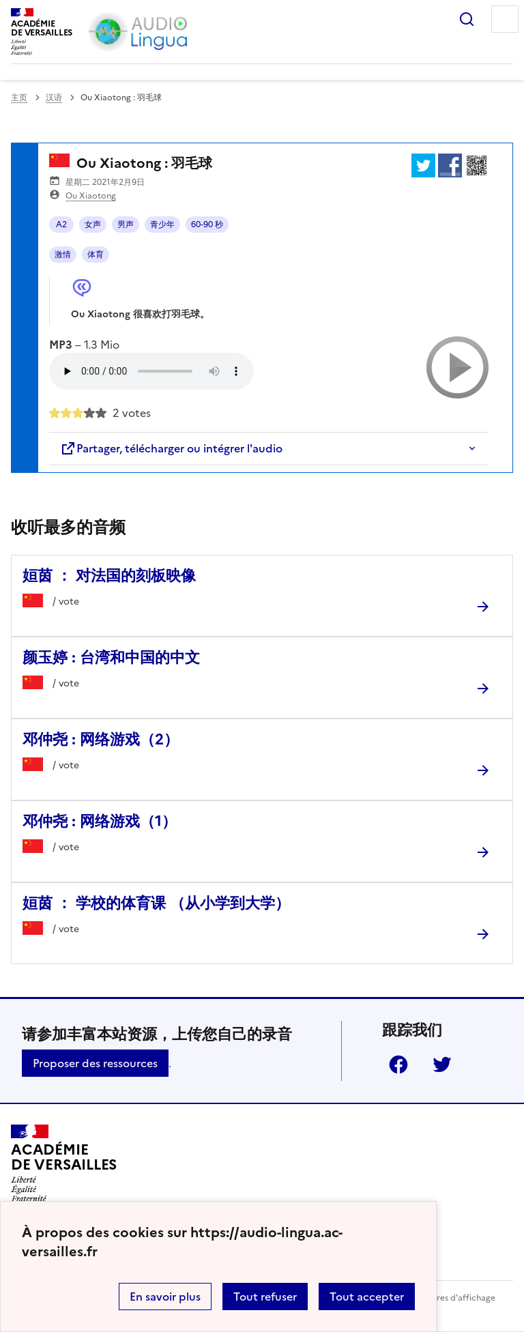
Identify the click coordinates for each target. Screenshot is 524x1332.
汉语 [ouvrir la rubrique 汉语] (54, 97)
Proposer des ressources (95, 1063)
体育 (95, 254)
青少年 (162, 224)
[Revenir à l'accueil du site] (64, 1163)
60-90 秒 (207, 224)
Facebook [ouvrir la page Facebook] (398, 1064)
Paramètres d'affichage (449, 1298)
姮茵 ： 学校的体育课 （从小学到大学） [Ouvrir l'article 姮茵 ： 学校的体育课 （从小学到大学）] (156, 903)
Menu (505, 19)
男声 (125, 224)
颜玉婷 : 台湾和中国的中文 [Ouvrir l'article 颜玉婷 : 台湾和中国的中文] (111, 657)
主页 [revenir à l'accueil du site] (19, 97)
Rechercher (466, 19)
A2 (61, 224)
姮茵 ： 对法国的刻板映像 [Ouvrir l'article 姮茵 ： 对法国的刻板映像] (109, 575)
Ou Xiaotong (91, 196)
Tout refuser (265, 1296)
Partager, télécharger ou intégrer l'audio (171, 448)
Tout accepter (367, 1296)
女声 (93, 224)
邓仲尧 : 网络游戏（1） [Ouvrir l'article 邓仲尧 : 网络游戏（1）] (100, 821)
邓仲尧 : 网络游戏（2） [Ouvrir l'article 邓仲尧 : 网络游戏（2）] (101, 739)
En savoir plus (165, 1296)
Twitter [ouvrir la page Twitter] (442, 1064)
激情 (63, 254)
